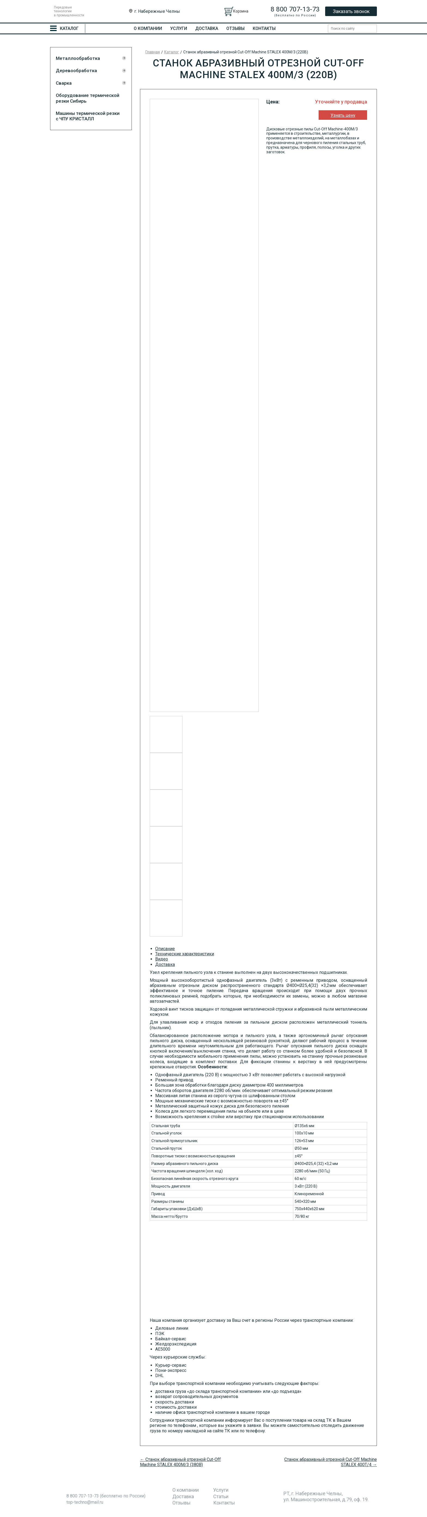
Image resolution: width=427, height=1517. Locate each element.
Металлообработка (78, 58)
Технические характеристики (184, 953)
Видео (161, 959)
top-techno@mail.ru (84, 1502)
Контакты (264, 28)
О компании (148, 28)
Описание (165, 948)
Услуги (178, 28)
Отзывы (235, 28)
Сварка (64, 83)
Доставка (206, 28)
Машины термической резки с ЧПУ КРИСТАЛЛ (88, 116)
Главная (152, 52)
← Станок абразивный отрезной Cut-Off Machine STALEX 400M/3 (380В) (180, 1462)
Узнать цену (343, 115)
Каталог (171, 52)
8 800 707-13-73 (295, 9)
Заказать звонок (351, 11)
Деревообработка (76, 70)
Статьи (220, 1496)
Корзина (240, 11)
